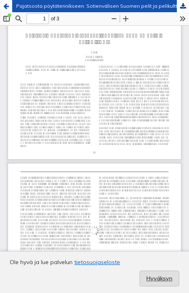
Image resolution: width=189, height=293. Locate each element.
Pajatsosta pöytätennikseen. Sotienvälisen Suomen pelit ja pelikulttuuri (101, 6)
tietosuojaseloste (97, 262)
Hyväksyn (159, 278)
